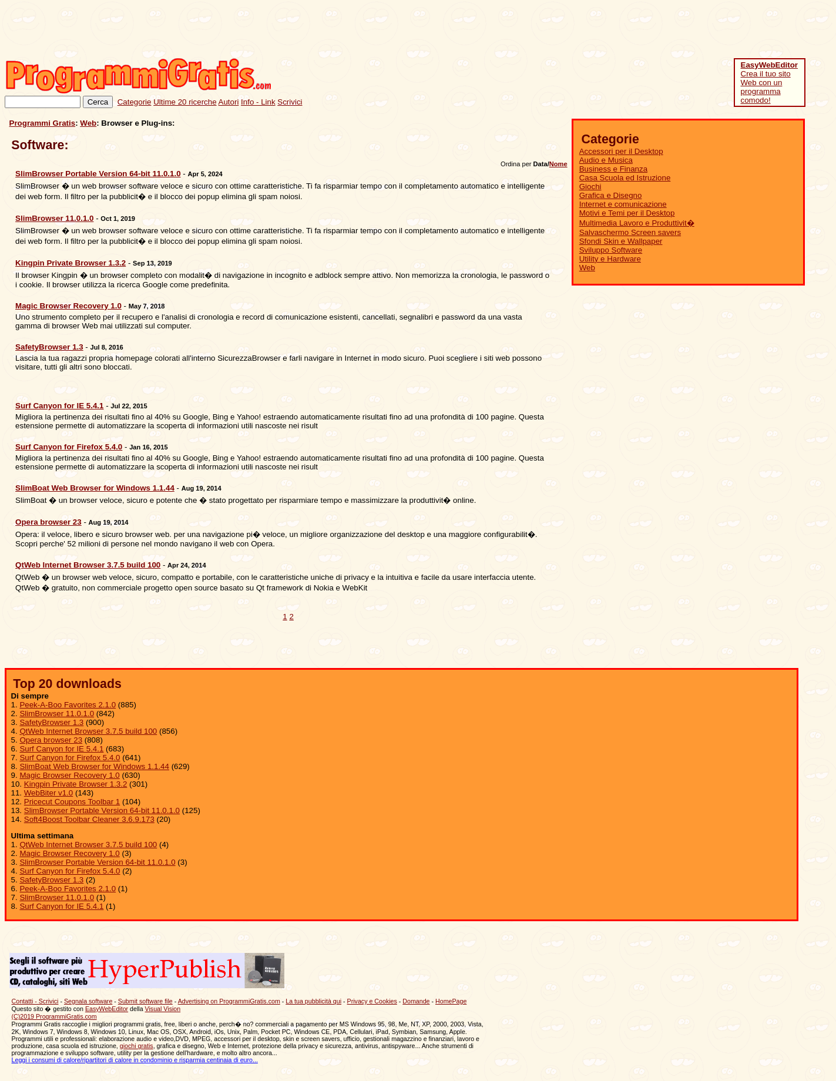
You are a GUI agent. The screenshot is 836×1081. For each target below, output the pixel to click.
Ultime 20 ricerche (184, 102)
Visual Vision (163, 1008)
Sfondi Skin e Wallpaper (621, 241)
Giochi (590, 186)
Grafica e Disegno (610, 195)
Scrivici (289, 102)
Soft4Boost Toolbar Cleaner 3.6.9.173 (89, 819)
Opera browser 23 (50, 740)
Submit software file (145, 1001)
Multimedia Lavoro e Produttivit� (636, 223)
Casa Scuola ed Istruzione (625, 177)
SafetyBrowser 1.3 (51, 722)
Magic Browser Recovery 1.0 (69, 775)
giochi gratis (136, 1045)
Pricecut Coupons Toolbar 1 (72, 801)
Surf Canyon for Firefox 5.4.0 (69, 757)
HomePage (450, 1001)
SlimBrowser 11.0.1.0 (56, 713)
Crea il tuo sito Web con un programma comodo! (769, 83)
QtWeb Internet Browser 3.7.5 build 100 (88, 731)
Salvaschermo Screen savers (630, 232)
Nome (558, 163)
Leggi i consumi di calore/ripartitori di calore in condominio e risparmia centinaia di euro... (135, 1059)
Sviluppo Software (610, 250)
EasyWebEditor (106, 1008)
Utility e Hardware (610, 258)
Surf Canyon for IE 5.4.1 (61, 748)
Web (88, 123)
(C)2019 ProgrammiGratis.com (54, 1016)
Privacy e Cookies (372, 1001)
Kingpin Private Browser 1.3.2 (75, 784)
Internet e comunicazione (623, 204)
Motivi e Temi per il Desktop (627, 213)
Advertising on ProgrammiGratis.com (229, 1001)
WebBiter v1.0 (48, 792)
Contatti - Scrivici (35, 1001)
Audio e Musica (606, 160)
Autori (229, 102)
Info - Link (258, 102)
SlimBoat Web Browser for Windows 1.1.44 (94, 766)
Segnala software (88, 1001)
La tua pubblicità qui (313, 1001)
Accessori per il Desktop (621, 151)
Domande (415, 1001)
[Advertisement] (617, 31)
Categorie (134, 102)
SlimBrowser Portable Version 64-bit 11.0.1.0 (102, 810)
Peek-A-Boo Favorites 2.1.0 (67, 704)
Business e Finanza (613, 168)
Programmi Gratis (42, 123)
